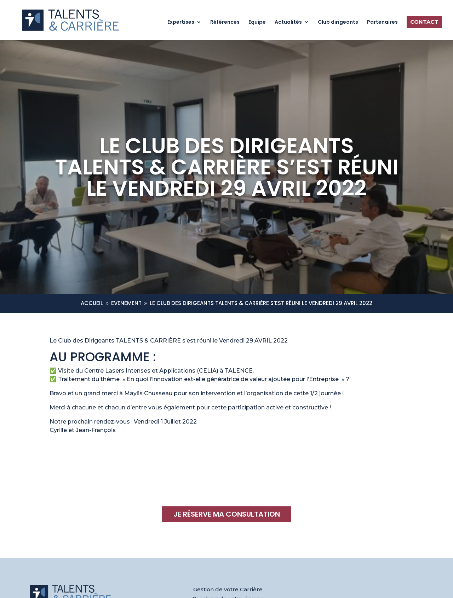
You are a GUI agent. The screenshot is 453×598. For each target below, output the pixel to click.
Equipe (257, 22)
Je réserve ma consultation (226, 514)
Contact (424, 21)
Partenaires (382, 22)
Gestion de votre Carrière (228, 589)
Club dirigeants (338, 22)
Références (225, 22)
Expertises (180, 22)
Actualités (288, 22)
